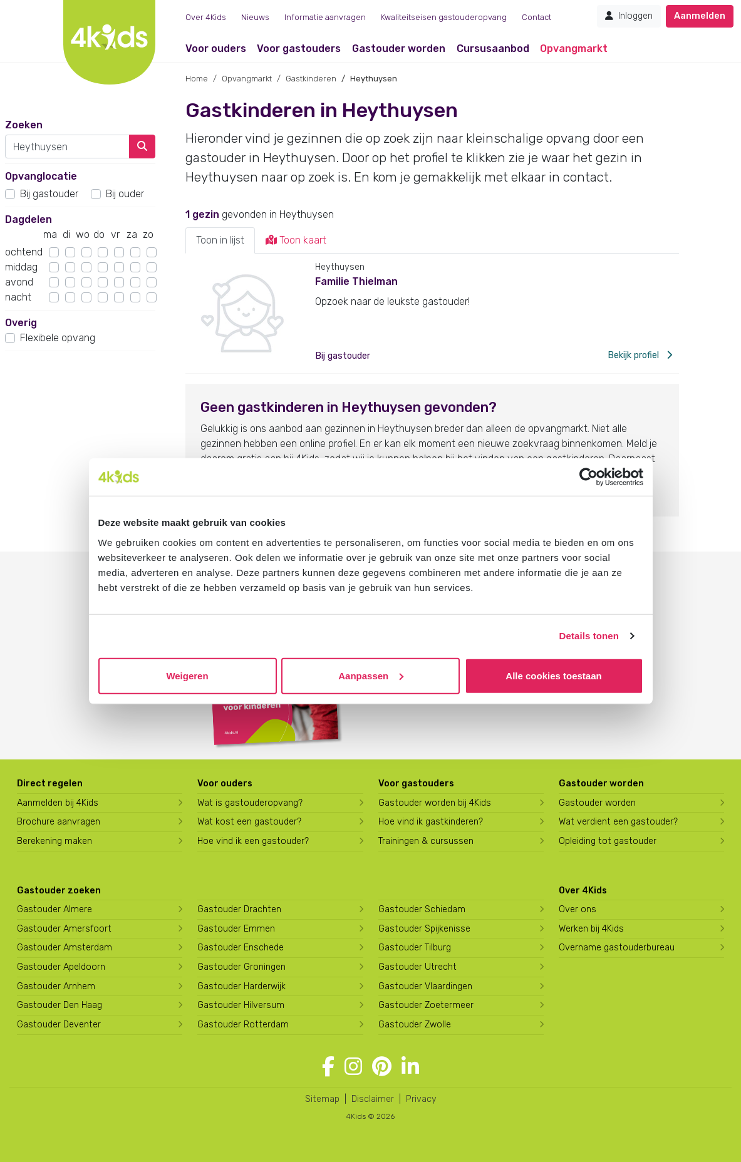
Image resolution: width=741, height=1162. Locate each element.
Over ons (577, 909)
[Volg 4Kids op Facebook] (328, 1067)
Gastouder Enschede (240, 947)
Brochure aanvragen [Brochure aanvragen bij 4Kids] (58, 821)
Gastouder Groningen (241, 967)
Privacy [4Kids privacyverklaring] (421, 1099)
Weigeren (187, 675)
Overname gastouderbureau (617, 947)
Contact (536, 17)
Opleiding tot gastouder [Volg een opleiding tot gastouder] (607, 841)
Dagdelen (28, 219)
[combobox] (67, 146)
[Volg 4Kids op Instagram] (353, 1067)
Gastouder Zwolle (414, 1024)
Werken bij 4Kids (591, 928)
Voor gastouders (299, 48)
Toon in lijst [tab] (220, 240)
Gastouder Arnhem (56, 986)
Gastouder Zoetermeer (426, 1005)
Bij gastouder (49, 194)
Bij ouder (125, 194)
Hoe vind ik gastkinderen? (430, 821)
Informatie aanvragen (325, 17)
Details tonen (589, 635)
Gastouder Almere (54, 909)
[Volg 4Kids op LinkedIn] (410, 1067)
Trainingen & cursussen (426, 841)
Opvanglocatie (41, 176)
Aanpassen (370, 675)
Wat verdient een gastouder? (618, 821)
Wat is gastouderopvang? (250, 803)
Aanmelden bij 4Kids (57, 803)
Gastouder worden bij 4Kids (434, 803)
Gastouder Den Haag (59, 1005)
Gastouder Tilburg (414, 947)
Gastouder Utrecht (417, 967)
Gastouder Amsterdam (64, 947)
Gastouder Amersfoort (64, 928)
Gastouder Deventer (59, 1024)
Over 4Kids (205, 17)
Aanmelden (699, 16)
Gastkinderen (311, 78)
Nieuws (255, 17)
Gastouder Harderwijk (241, 986)
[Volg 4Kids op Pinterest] (381, 1067)
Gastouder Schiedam (421, 909)
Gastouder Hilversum (240, 1005)
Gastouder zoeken (59, 890)
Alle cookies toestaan (553, 675)
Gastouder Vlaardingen (425, 986)
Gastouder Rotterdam (243, 1024)
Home (196, 78)
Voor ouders (215, 48)
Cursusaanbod (493, 48)
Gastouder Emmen (236, 928)
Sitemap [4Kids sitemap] (322, 1099)
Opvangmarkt (574, 48)
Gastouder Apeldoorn (61, 967)
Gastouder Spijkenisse (424, 928)
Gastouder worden (398, 48)
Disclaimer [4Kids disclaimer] (372, 1099)
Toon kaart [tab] (296, 240)
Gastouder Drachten (239, 909)
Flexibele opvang (57, 338)
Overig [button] (21, 323)
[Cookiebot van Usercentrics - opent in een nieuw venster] (588, 477)
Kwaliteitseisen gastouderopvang (444, 17)
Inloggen (629, 16)
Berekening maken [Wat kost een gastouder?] (54, 841)
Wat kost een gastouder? (249, 821)
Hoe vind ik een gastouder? (253, 841)
